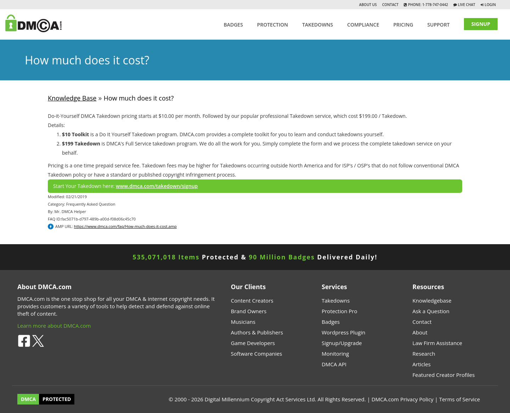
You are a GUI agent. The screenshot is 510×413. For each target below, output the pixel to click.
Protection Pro (339, 311)
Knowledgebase (432, 300)
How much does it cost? (139, 98)
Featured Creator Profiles (444, 374)
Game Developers (253, 342)
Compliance (363, 24)
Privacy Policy (417, 399)
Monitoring (335, 353)
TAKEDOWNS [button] (317, 24)
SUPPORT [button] (438, 24)
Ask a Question (431, 311)
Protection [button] (272, 24)
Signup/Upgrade (342, 342)
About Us (368, 4)
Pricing (403, 24)
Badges (233, 24)
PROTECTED (56, 399)
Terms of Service (459, 399)
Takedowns (336, 300)
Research (424, 353)
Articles (422, 364)
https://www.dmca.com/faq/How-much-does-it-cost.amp (125, 226)
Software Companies (256, 353)
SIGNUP (480, 24)
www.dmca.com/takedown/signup (157, 186)
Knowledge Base (72, 98)
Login (490, 4)
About (420, 332)
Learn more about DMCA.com (54, 325)
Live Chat (466, 4)
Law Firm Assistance (437, 342)
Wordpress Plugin (343, 332)
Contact (390, 4)
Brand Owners (249, 311)
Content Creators (252, 300)
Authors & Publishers (257, 332)
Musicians (243, 321)
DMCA (28, 399)
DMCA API (334, 364)
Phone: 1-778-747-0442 (427, 4)
